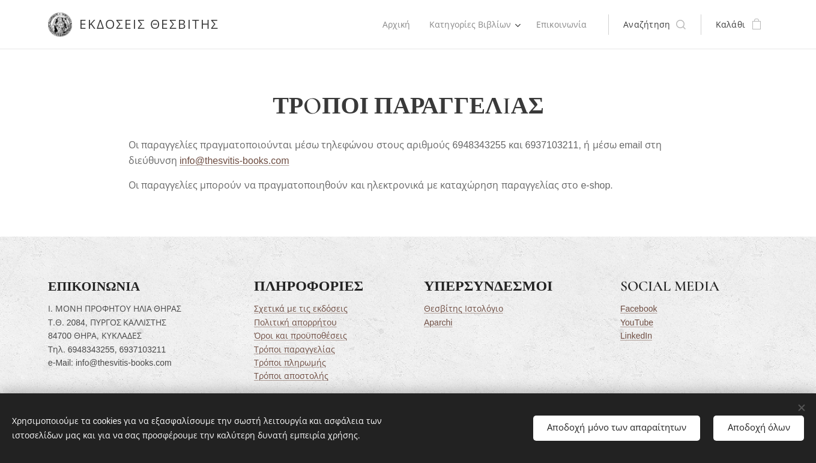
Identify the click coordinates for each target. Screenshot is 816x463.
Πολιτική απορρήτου (294, 322)
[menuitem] (395, 25)
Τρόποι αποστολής (290, 376)
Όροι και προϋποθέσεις (299, 335)
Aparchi (437, 322)
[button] (654, 25)
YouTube (636, 322)
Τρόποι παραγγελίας (293, 349)
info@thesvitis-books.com (234, 161)
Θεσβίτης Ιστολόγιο (463, 309)
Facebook (638, 309)
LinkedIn (635, 335)
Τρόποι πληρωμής (289, 363)
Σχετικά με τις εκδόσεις (300, 309)
